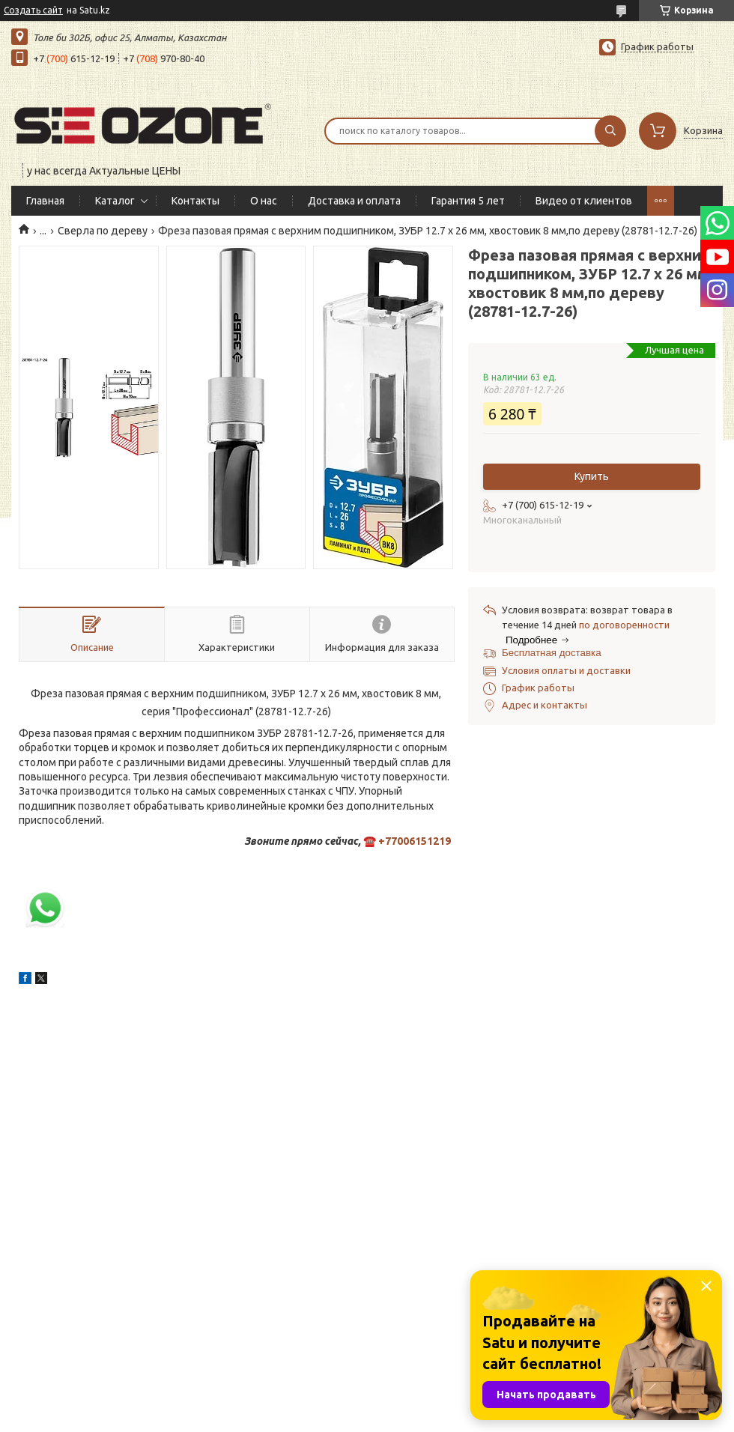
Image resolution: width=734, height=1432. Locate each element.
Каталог (115, 200)
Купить (591, 476)
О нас (263, 200)
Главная (45, 200)
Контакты (195, 200)
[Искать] (610, 131)
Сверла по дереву (103, 231)
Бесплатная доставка (551, 652)
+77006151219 (414, 841)
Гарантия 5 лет (468, 200)
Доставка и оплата (354, 200)
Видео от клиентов (584, 200)
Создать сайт (33, 10)
